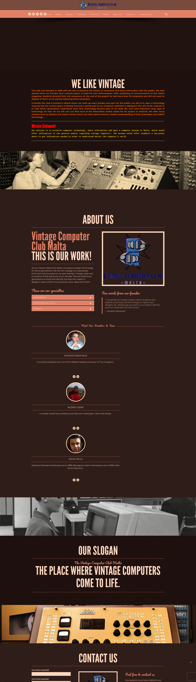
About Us (117, 14)
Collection (81, 14)
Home (48, 14)
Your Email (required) (51, 577)
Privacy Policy (146, 14)
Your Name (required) (51, 568)
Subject (51, 586)
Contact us (130, 14)
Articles (69, 14)
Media (106, 14)
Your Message (51, 608)
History (58, 14)
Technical (94, 14)
